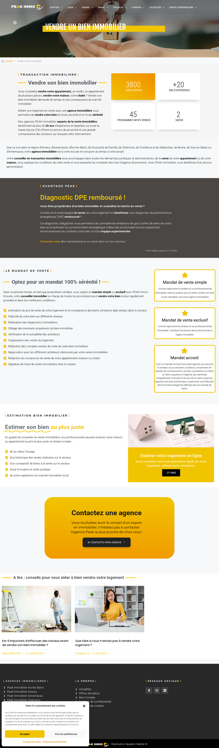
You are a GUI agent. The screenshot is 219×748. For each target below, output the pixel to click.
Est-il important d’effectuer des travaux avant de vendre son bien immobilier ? (35, 643)
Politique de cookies (32, 742)
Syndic (101, 7)
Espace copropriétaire (181, 7)
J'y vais (171, 472)
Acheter (54, 7)
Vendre (85, 7)
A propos (136, 7)
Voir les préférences (66, 734)
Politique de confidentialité (54, 742)
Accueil (9, 61)
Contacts (118, 7)
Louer (70, 7)
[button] (84, 706)
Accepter (25, 734)
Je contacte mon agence (107, 542)
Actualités (155, 7)
